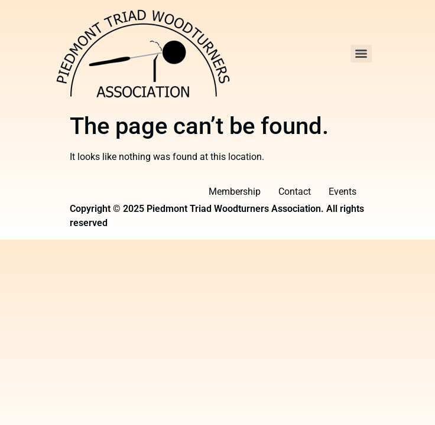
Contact (294, 191)
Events (342, 191)
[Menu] (361, 54)
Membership (235, 191)
